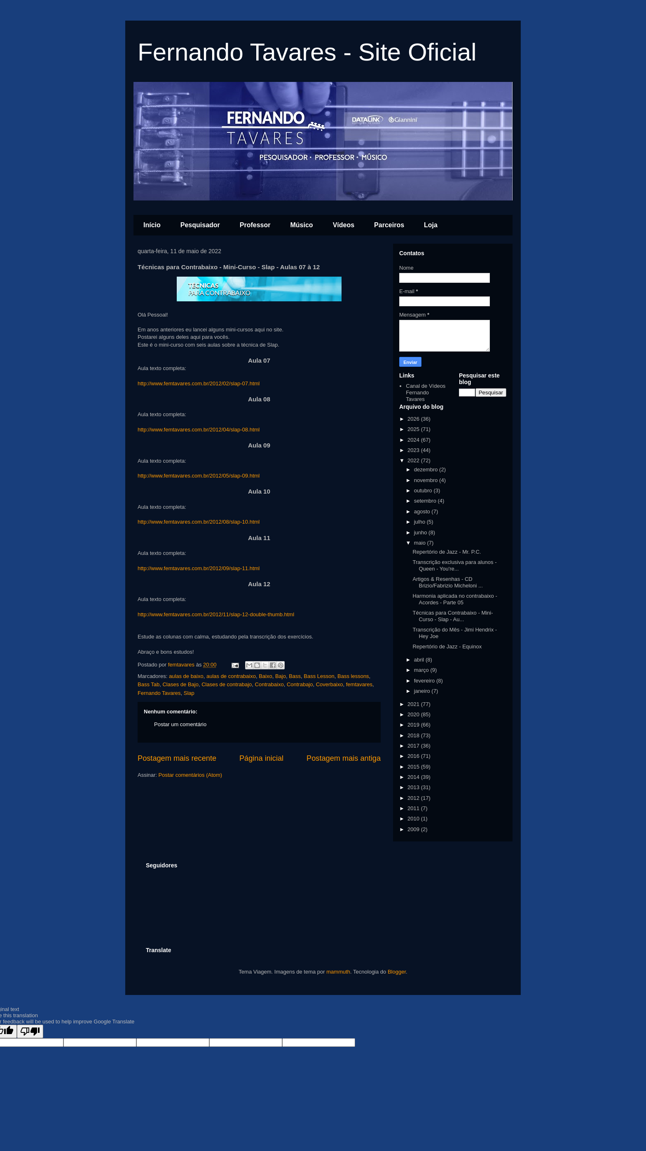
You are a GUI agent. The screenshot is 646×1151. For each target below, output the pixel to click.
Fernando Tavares (159, 693)
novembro (426, 480)
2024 (414, 440)
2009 (414, 829)
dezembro (426, 469)
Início (152, 224)
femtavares (359, 684)
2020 (414, 714)
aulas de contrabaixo (231, 676)
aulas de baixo (186, 676)
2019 (414, 725)
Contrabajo (300, 684)
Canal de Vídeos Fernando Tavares (425, 392)
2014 (414, 777)
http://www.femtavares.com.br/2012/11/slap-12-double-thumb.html (216, 614)
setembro (426, 501)
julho (420, 522)
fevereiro (425, 681)
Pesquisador (200, 224)
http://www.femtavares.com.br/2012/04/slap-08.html (199, 429)
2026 (414, 419)
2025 (414, 429)
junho (421, 532)
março (422, 670)
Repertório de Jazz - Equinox (447, 646)
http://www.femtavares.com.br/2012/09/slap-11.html (199, 568)
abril (420, 660)
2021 (414, 704)
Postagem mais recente (177, 758)
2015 (414, 767)
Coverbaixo (329, 684)
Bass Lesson (319, 676)
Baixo (265, 676)
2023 (414, 450)
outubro (424, 490)
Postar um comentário (180, 724)
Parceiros (389, 224)
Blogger (397, 972)
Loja (431, 224)
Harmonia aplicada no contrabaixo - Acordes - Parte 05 (454, 599)
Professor (255, 224)
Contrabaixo (269, 684)
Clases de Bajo (180, 684)
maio (420, 543)
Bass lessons (353, 676)
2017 (414, 746)
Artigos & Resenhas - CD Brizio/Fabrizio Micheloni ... (447, 582)
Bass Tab (148, 684)
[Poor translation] (30, 1031)
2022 (414, 460)
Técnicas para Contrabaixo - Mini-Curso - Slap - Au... (452, 616)
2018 (414, 735)
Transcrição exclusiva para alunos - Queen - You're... (454, 565)
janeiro (423, 691)
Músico (301, 224)
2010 (414, 818)
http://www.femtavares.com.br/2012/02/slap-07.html (199, 383)
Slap (189, 693)
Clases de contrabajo (226, 684)
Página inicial (261, 758)
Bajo (280, 676)
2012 (414, 798)
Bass (295, 676)
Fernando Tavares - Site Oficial (307, 52)
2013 (414, 787)
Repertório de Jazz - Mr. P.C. (446, 552)
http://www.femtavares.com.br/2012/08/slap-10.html (199, 522)
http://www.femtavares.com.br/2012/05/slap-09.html (199, 476)
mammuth (338, 972)
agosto (423, 511)
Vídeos (343, 224)
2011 (414, 808)
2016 (414, 756)
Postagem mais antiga (344, 758)
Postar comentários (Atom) (190, 775)
